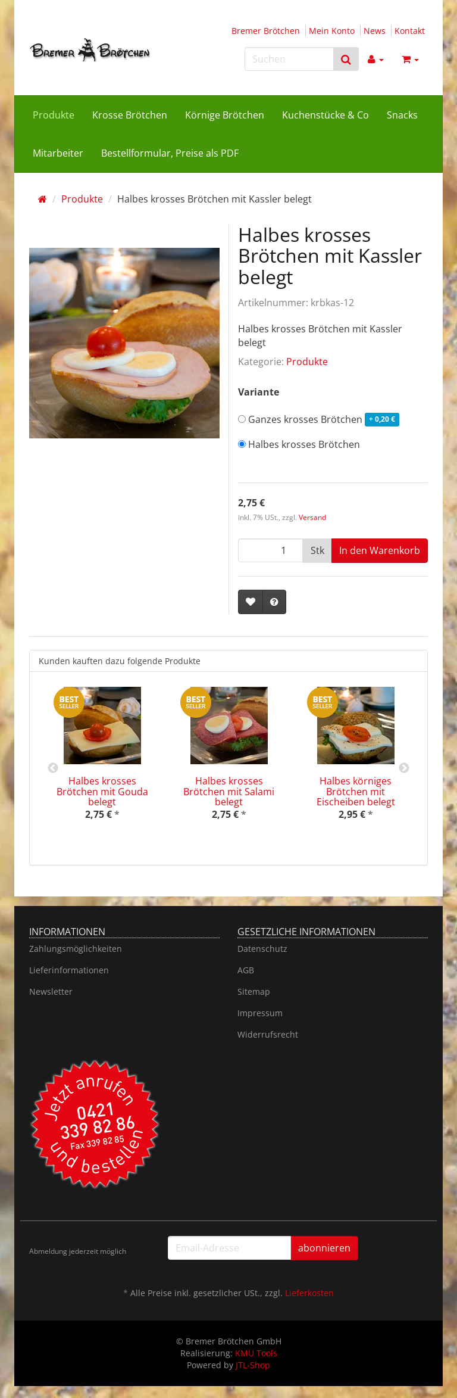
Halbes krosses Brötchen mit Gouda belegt (102, 791)
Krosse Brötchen (129, 115)
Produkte (53, 115)
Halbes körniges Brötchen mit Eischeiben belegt (356, 791)
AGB (245, 970)
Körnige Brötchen (224, 115)
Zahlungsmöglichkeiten (75, 948)
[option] (102, 763)
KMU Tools (256, 1353)
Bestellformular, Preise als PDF (170, 153)
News (375, 30)
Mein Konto (332, 30)
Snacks (402, 115)
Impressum (260, 1013)
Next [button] (404, 768)
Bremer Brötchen (265, 30)
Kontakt (410, 30)
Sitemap (253, 991)
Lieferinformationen (69, 970)
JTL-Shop (253, 1365)
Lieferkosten (309, 1293)
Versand (312, 517)
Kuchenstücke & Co (325, 115)
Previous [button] (53, 768)
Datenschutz (262, 948)
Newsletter (51, 991)
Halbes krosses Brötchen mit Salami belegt (228, 791)
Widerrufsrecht (267, 1034)
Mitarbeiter (58, 153)
